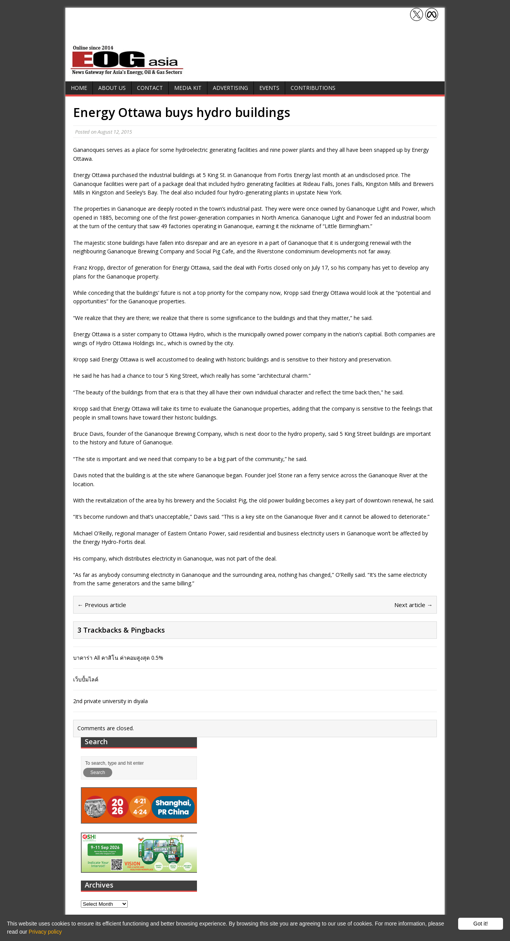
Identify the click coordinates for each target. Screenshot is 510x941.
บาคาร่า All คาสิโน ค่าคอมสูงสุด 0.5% (118, 657)
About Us (112, 87)
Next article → (413, 605)
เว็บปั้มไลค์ (85, 679)
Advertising (230, 87)
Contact (150, 87)
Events (269, 87)
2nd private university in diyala (110, 701)
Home (79, 87)
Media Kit (188, 87)
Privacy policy (45, 932)
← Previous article (101, 605)
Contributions (313, 87)
